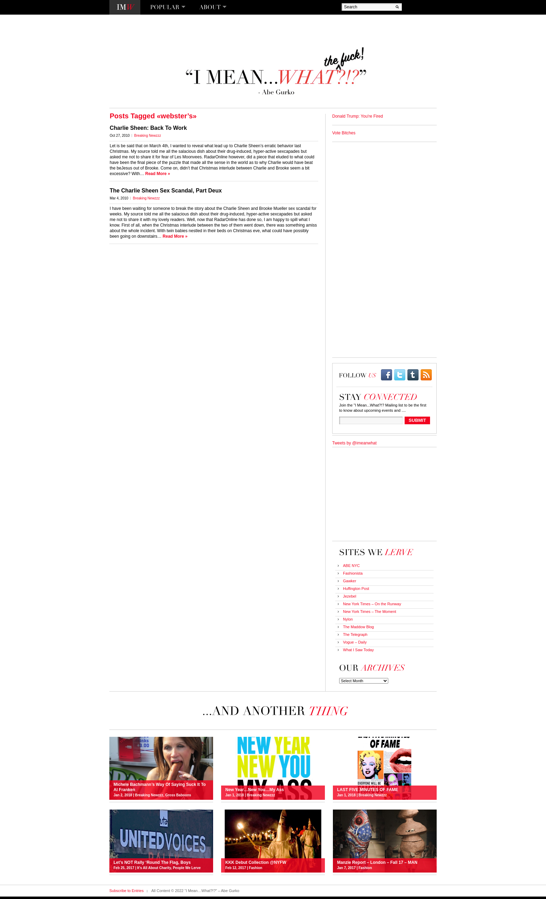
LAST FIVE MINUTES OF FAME (367, 789)
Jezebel (349, 596)
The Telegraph (355, 634)
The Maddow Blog (358, 627)
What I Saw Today (358, 650)
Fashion (255, 868)
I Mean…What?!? (124, 7)
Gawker (349, 581)
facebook (386, 374)
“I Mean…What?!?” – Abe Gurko (275, 71)
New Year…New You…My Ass (254, 789)
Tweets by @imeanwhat (354, 443)
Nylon (348, 619)
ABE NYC (351, 565)
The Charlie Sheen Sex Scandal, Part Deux (166, 191)
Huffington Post (356, 588)
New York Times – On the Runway (372, 604)
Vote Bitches (344, 133)
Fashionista (352, 573)
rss (426, 374)
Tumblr (413, 374)
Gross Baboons (178, 795)
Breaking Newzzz (147, 135)
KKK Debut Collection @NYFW (255, 862)
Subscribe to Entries (126, 891)
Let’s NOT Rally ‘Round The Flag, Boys (152, 862)
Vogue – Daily (355, 642)
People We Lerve (187, 868)
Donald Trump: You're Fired (357, 116)
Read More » (157, 173)
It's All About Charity (154, 868)
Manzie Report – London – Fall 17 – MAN (377, 862)
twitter (399, 374)
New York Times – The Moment (369, 611)
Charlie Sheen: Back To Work (148, 128)
